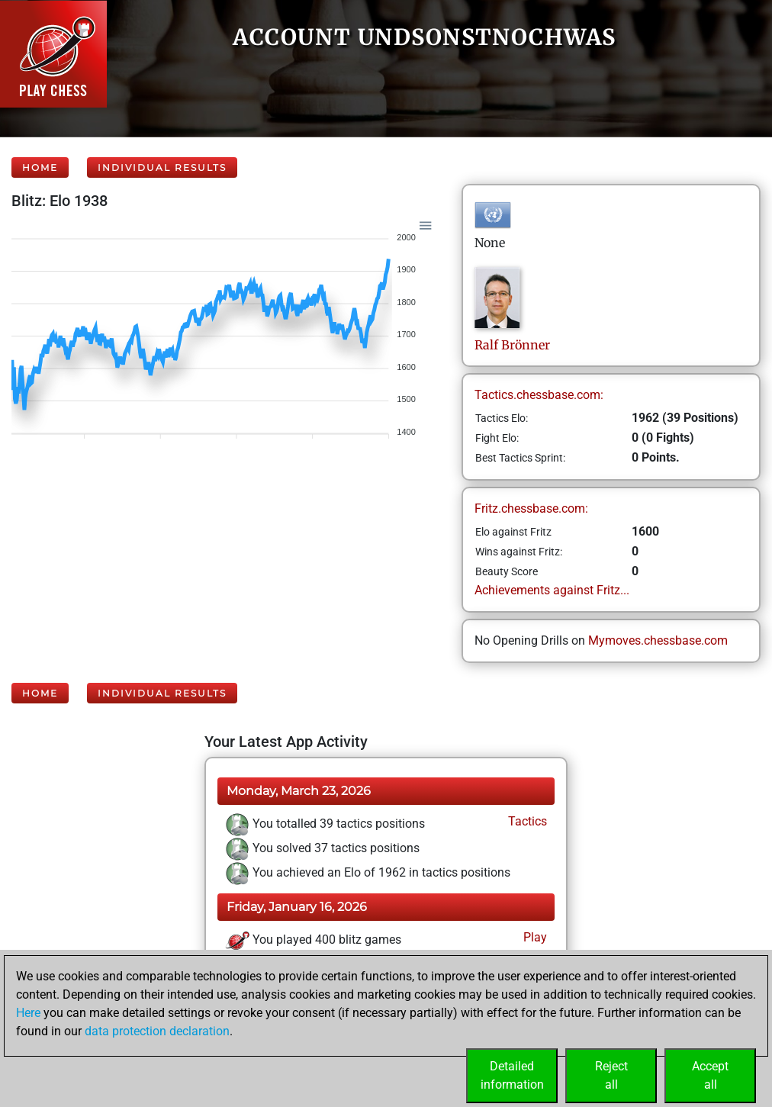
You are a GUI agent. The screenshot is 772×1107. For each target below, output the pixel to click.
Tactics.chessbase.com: (538, 395)
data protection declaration (157, 1031)
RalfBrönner (512, 344)
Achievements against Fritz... (551, 590)
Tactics (526, 821)
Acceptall (710, 1075)
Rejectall (611, 1075)
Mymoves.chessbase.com (658, 640)
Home (40, 167)
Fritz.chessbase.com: (531, 508)
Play (533, 937)
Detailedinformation (512, 1075)
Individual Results (162, 167)
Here (28, 1013)
